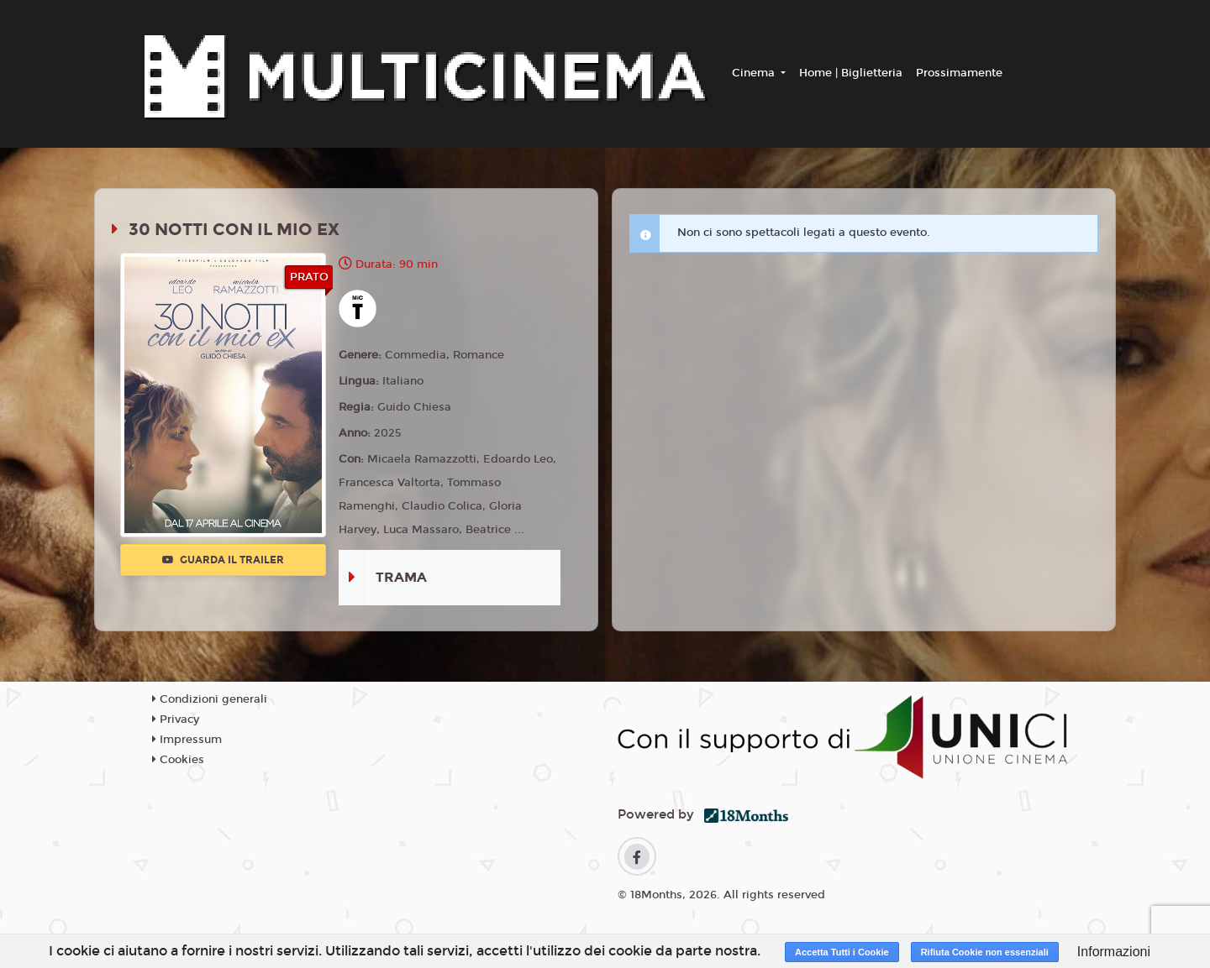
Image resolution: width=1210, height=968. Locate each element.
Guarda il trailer (223, 560)
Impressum (187, 739)
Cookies (178, 760)
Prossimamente (959, 73)
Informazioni (1113, 951)
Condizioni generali (209, 699)
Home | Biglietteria (850, 73)
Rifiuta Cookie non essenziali (985, 952)
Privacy (175, 719)
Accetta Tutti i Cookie (842, 952)
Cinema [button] (755, 73)
